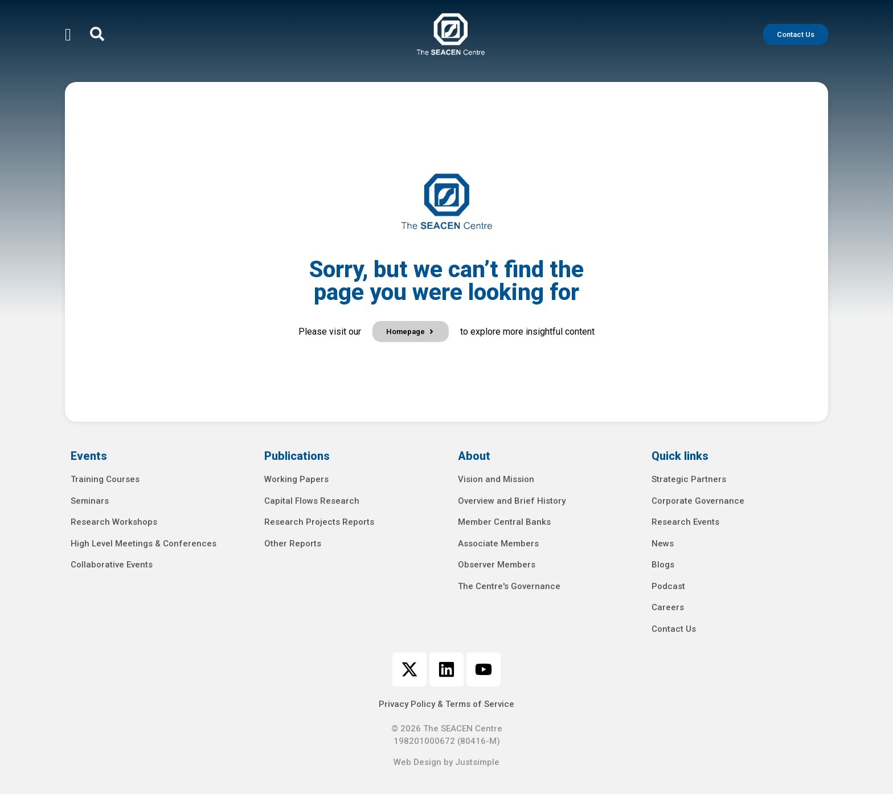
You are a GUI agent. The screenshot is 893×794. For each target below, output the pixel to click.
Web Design (417, 762)
